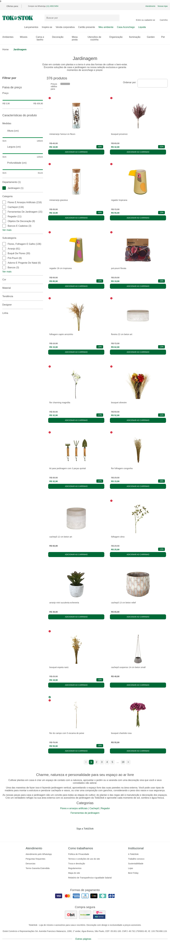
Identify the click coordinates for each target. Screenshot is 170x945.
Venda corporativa (65, 27)
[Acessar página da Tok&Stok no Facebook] (72, 834)
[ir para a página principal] (17, 18)
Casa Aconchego (126, 27)
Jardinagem (20, 49)
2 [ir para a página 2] (96, 762)
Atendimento (150, 6)
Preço (22, 93)
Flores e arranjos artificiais (74, 808)
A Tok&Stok (133, 854)
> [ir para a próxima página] (128, 762)
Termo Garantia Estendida (38, 868)
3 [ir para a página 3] (102, 762)
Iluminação (136, 37)
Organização (117, 37)
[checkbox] (4, 188)
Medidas (22, 123)
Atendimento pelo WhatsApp (39, 854)
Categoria (22, 196)
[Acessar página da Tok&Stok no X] (97, 834)
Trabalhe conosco (136, 859)
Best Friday (133, 873)
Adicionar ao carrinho (76, 152)
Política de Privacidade (78, 854)
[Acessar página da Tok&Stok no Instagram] (81, 834)
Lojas (130, 868)
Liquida (142, 27)
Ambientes (9, 37)
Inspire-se (47, 27)
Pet (164, 37)
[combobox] (153, 83)
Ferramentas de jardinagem (85, 813)
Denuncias (30, 863)
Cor (22, 279)
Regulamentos (74, 868)
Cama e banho (42, 38)
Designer (22, 305)
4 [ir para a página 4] (107, 762)
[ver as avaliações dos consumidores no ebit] (71, 915)
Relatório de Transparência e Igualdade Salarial (90, 877)
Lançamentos (31, 27)
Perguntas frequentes (35, 859)
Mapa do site (74, 873)
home (5, 49)
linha (22, 313)
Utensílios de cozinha (97, 38)
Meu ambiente (106, 27)
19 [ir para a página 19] (123, 762)
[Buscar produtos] (82, 18)
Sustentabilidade (135, 863)
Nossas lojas (163, 6)
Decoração (59, 37)
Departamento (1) (22, 182)
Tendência (22, 296)
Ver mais (6, 230)
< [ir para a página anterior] (86, 762)
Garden (152, 37)
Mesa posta (77, 38)
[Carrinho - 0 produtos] (164, 18)
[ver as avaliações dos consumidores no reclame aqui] (85, 915)
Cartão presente (86, 27)
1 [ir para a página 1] (91, 762)
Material (22, 288)
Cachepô (94, 808)
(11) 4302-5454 (52, 6)
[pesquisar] (116, 18)
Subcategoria (22, 238)
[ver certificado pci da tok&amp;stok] (99, 915)
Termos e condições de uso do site (84, 859)
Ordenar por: (129, 82)
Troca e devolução (76, 863)
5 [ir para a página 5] (112, 762)
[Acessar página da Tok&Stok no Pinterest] (89, 834)
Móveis (25, 37)
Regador (105, 808)
